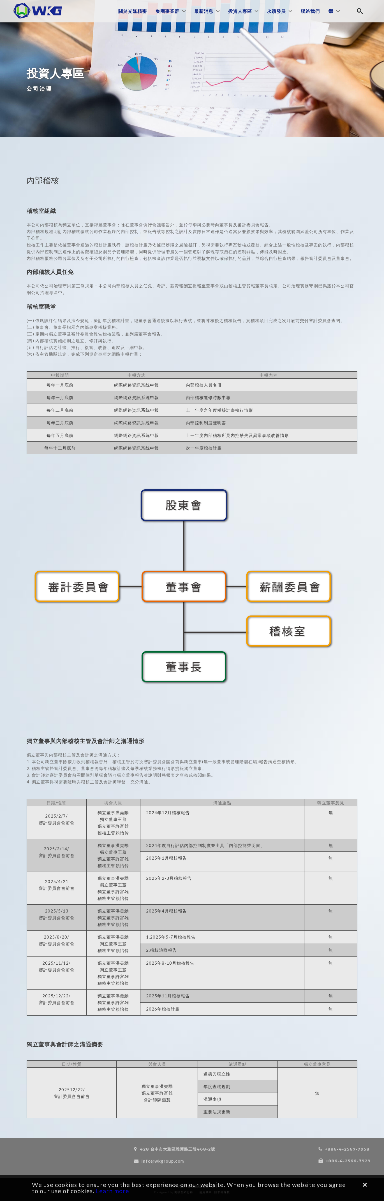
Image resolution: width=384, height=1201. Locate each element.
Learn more (112, 1191)
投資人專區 (240, 11)
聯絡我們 (310, 11)
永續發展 (276, 11)
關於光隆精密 (132, 11)
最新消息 (203, 11)
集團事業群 (167, 11)
